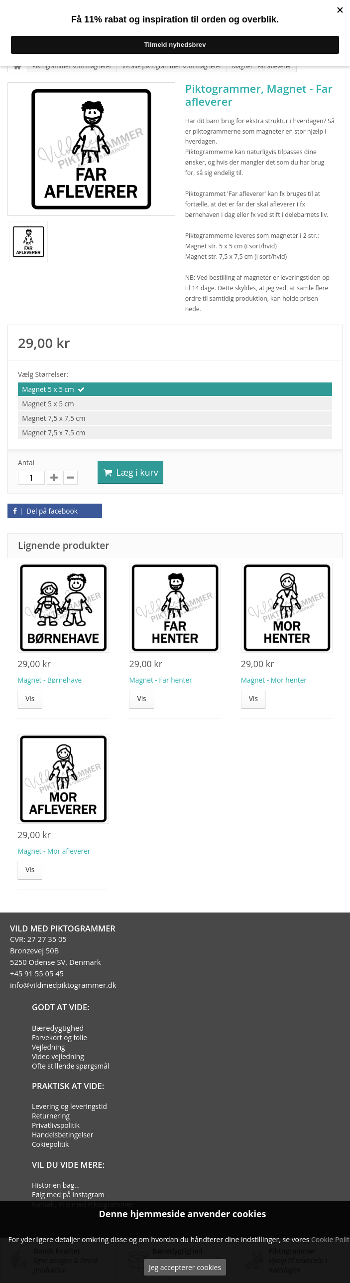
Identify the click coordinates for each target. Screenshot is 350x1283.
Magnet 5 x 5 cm (48, 389)
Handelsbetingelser (62, 1134)
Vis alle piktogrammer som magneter (172, 66)
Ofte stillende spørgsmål (70, 1066)
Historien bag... (56, 1185)
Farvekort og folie (59, 1037)
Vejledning (48, 1047)
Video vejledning (58, 1056)
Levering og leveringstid (69, 1106)
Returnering (51, 1115)
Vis (29, 698)
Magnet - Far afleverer (261, 66)
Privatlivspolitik (56, 1125)
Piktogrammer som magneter (72, 66)
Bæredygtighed (58, 1028)
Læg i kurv (130, 472)
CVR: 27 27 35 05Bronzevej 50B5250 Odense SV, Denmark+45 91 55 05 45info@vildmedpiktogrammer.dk (63, 962)
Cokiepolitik (50, 1144)
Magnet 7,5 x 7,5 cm (53, 418)
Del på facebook (44, 511)
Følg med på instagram (68, 1194)
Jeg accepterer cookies (185, 1267)
